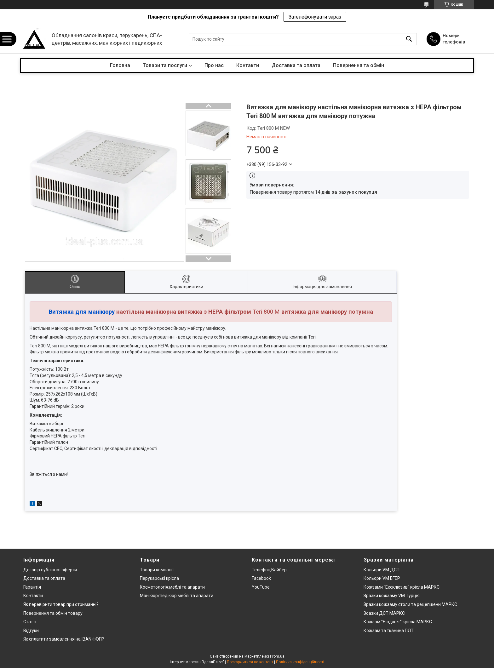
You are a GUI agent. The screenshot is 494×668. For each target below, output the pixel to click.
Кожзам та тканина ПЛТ (389, 630)
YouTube (261, 587)
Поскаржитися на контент (250, 662)
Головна (120, 65)
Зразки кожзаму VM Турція (392, 595)
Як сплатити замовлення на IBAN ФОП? (63, 639)
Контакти (247, 65)
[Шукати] (408, 39)
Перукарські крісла (159, 578)
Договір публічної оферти (50, 569)
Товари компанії (157, 569)
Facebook (261, 578)
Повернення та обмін (358, 65)
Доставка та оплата (296, 65)
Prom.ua (277, 656)
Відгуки (31, 630)
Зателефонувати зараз (315, 17)
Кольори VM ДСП (381, 569)
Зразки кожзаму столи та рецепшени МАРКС (410, 604)
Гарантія (32, 587)
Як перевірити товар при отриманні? (61, 604)
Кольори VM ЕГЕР (382, 578)
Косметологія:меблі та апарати (172, 587)
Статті (29, 621)
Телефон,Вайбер (269, 569)
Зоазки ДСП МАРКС (384, 613)
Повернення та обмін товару (53, 613)
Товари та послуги (165, 65)
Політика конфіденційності (300, 662)
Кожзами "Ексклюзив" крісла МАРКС (401, 587)
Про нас (214, 65)
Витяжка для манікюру (82, 311)
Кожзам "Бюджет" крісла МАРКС (398, 621)
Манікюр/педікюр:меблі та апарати (176, 595)
